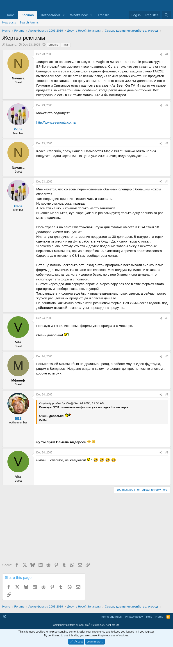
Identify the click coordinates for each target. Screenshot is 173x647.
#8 (166, 452)
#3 (166, 143)
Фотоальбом (50, 15)
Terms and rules (111, 616)
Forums (27, 15)
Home (10, 15)
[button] (64, 15)
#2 (166, 105)
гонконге (53, 44)
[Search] (166, 15)
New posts (9, 22)
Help (149, 616)
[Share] (161, 54)
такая (65, 44)
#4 (166, 181)
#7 (166, 394)
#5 (166, 318)
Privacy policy (134, 616)
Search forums (29, 22)
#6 (166, 356)
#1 (166, 54)
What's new (79, 15)
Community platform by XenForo (86, 625)
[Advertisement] (86, 529)
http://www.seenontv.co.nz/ (56, 122)
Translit (103, 15)
